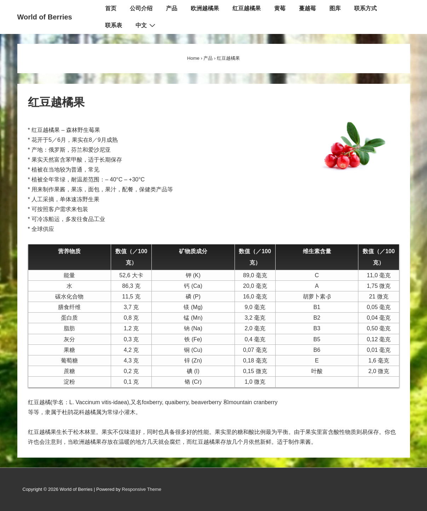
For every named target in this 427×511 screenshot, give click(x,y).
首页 (110, 8)
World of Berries (44, 17)
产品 (171, 8)
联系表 (113, 25)
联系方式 (365, 8)
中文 (146, 25)
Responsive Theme (141, 489)
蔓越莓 (307, 8)
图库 (335, 8)
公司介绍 (141, 8)
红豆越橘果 (246, 8)
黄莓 (279, 8)
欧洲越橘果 (205, 8)
